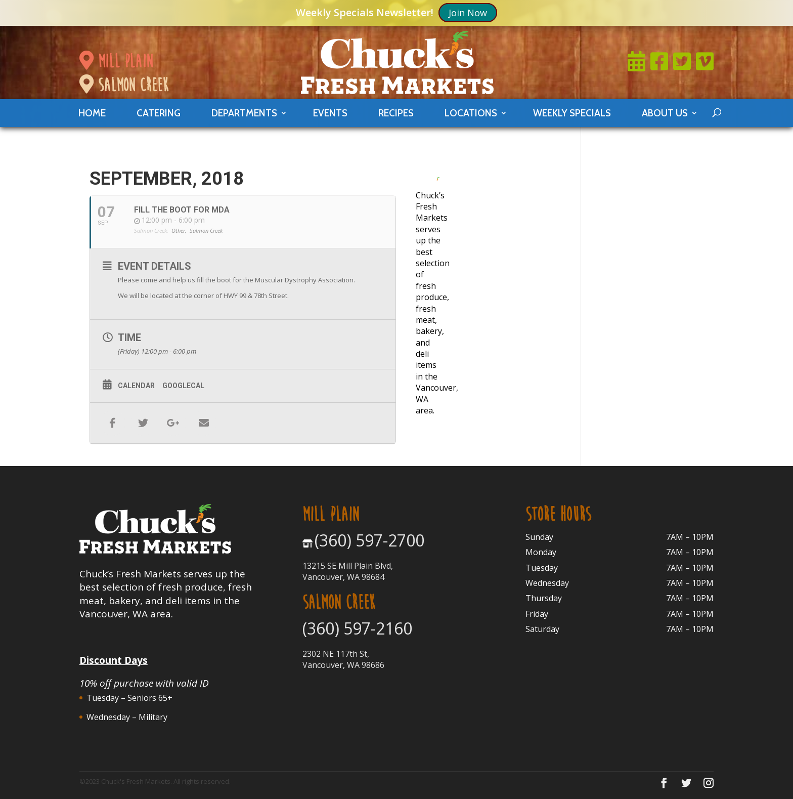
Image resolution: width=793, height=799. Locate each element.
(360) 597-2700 (369, 540)
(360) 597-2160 (357, 628)
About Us (665, 113)
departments (244, 113)
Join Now (468, 13)
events (330, 113)
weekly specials (572, 113)
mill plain (116, 61)
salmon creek (123, 85)
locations (471, 113)
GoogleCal (183, 386)
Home (92, 113)
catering (159, 113)
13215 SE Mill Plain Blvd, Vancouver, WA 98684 (347, 571)
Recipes (396, 113)
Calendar (136, 386)
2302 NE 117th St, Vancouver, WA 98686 (343, 659)
